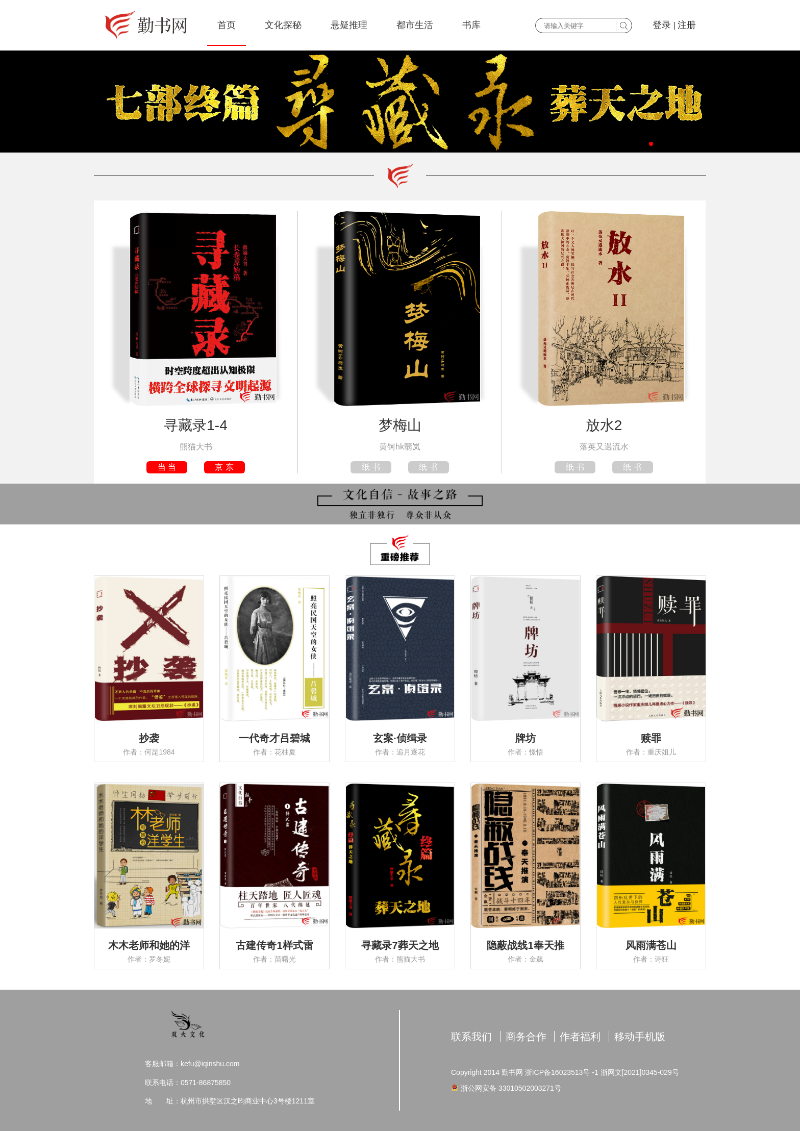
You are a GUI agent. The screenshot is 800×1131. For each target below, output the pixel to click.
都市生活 (414, 25)
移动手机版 (639, 1036)
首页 (226, 25)
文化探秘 (283, 25)
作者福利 (580, 1036)
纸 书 (371, 467)
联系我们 (471, 1036)
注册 (687, 25)
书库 (471, 25)
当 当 (167, 467)
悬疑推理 (349, 25)
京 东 (224, 467)
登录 (662, 25)
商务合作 (526, 1036)
